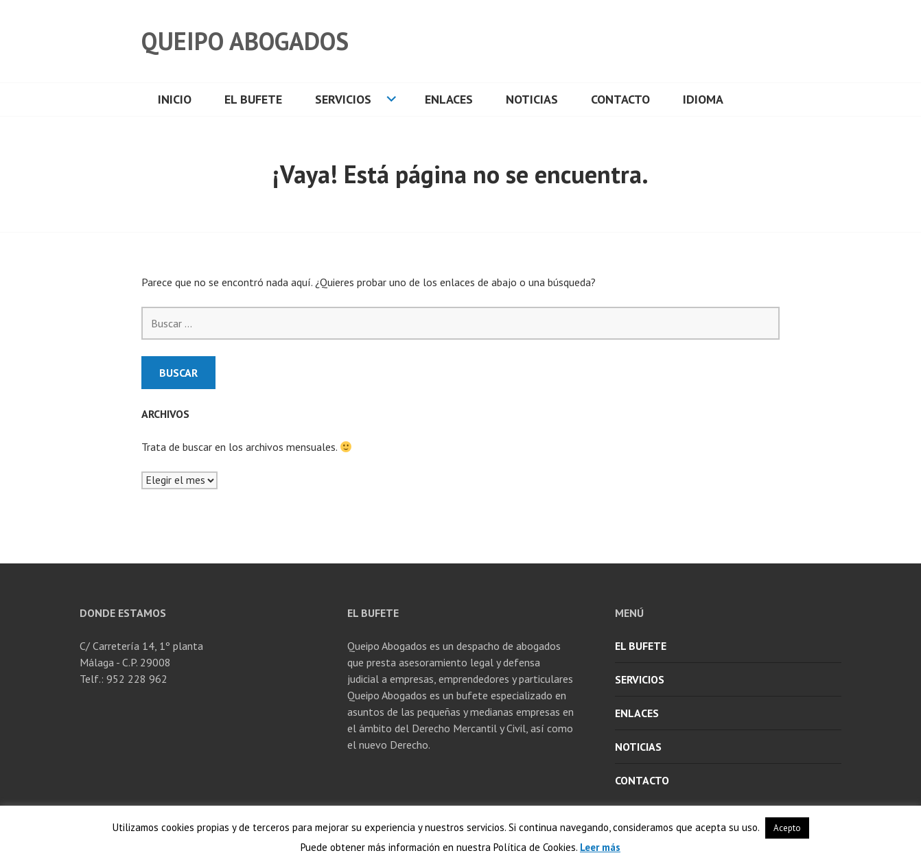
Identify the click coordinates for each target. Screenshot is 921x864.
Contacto (620, 99)
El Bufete (253, 99)
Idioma (703, 99)
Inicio (174, 99)
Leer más (600, 847)
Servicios (343, 99)
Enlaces (449, 99)
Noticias (532, 99)
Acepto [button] (787, 828)
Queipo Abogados (245, 41)
